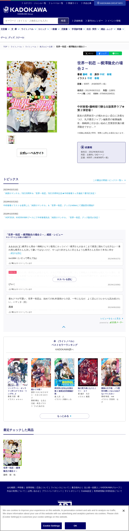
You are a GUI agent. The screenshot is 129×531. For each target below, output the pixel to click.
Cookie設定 (86, 485)
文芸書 (5, 29)
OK (75, 525)
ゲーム (4, 37)
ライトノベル (29, 29)
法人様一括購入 (91, 481)
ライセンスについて (60, 481)
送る (117, 53)
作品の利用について (16, 485)
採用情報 (30, 481)
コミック (43, 29)
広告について (42, 481)
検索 (63, 20)
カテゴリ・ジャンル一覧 (35, 3)
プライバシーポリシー (52, 485)
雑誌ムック (108, 29)
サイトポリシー (72, 485)
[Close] (123, 510)
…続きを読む (15, 253)
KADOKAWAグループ (110, 481)
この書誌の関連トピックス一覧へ (108, 180)
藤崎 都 (87, 74)
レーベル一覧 (57, 3)
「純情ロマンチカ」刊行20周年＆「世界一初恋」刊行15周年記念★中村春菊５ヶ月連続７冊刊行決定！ (50, 193)
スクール (20, 37)
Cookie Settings (51, 525)
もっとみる (63, 410)
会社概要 (11, 481)
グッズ (11, 37)
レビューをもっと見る (110, 318)
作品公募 (87, 3)
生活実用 (93, 29)
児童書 (65, 29)
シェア (104, 53)
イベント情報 (113, 20)
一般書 (55, 29)
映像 (120, 29)
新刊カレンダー (94, 20)
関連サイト (73, 3)
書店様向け (77, 481)
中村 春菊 (106, 74)
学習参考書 (78, 29)
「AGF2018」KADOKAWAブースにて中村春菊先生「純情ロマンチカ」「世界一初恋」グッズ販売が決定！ (51, 217)
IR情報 (20, 481)
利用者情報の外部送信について (108, 485)
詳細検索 (77, 20)
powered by (111, 322)
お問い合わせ (34, 485)
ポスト (91, 53)
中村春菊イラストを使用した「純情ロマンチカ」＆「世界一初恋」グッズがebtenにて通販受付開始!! (48, 205)
